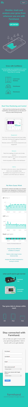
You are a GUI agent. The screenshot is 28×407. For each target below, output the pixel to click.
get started (14, 24)
